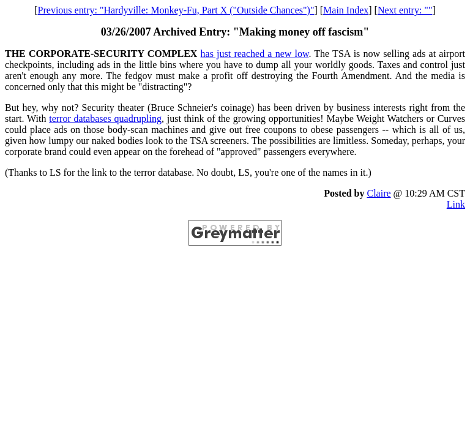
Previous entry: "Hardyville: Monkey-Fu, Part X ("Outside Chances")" (176, 10)
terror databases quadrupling (105, 118)
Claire (378, 193)
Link (456, 204)
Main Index (345, 10)
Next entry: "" (405, 10)
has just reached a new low (255, 53)
